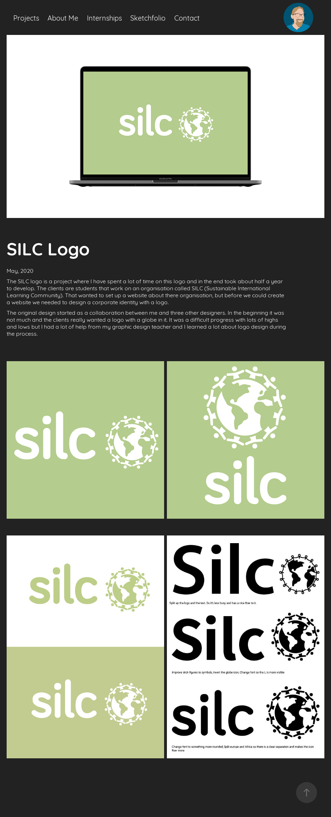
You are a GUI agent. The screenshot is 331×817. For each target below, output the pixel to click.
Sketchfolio (148, 17)
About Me (62, 17)
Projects (26, 17)
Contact (187, 17)
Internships (104, 17)
